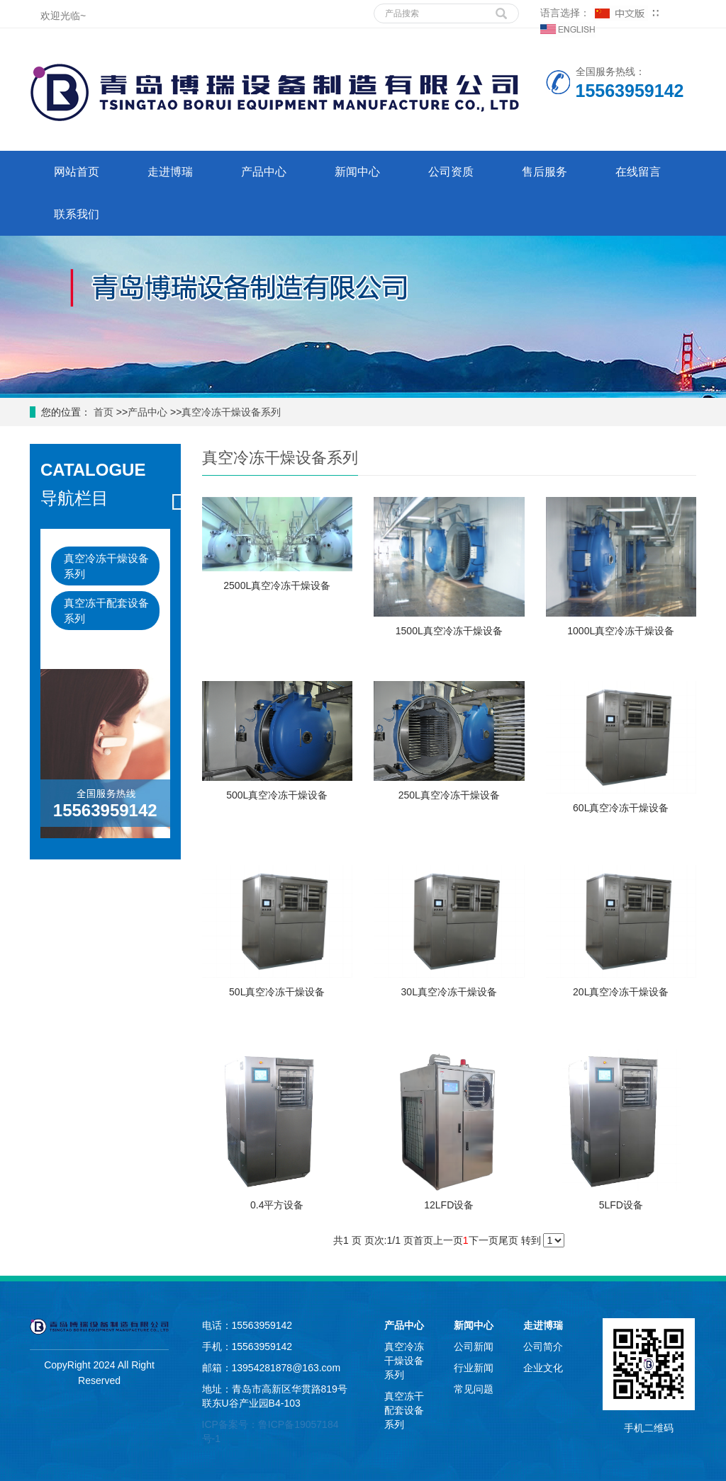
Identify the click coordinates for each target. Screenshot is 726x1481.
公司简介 (543, 1346)
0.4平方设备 (276, 1205)
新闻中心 (357, 172)
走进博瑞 (170, 172)
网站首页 (76, 172)
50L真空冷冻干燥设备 (277, 991)
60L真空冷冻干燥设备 (621, 807)
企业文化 (543, 1367)
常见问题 (473, 1389)
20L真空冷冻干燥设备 (621, 991)
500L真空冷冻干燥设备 (277, 795)
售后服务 (544, 172)
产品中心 (263, 172)
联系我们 (76, 214)
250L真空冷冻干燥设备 (449, 795)
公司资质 (451, 172)
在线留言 (638, 172)
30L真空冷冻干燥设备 (449, 991)
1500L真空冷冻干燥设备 (449, 630)
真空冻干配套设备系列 (106, 610)
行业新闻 (473, 1367)
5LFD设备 (621, 1205)
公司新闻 (473, 1346)
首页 (102, 412)
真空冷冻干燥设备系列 (231, 412)
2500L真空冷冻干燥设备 (276, 585)
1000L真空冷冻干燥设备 (620, 630)
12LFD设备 (449, 1205)
